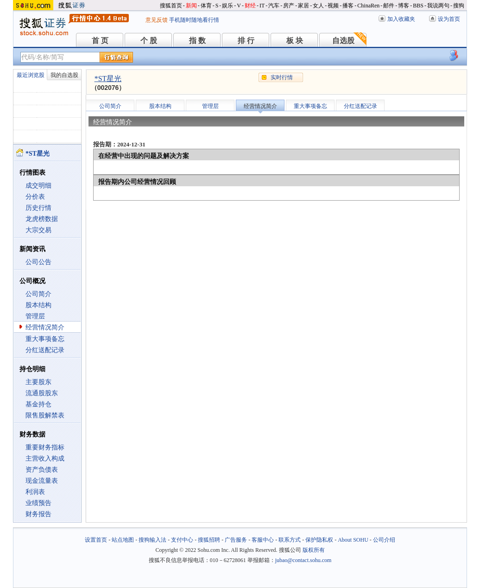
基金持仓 (38, 404)
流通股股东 (41, 393)
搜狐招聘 (209, 540)
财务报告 (38, 514)
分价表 (35, 196)
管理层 (35, 316)
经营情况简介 (44, 327)
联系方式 (289, 540)
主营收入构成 (44, 458)
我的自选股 (64, 75)
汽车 (273, 5)
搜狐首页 (171, 5)
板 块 (294, 40)
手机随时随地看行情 (194, 20)
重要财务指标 (44, 447)
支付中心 (182, 540)
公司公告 (38, 262)
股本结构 (38, 305)
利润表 (35, 491)
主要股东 (38, 382)
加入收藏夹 (401, 19)
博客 (403, 5)
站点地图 (123, 540)
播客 (348, 5)
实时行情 (282, 77)
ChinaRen (368, 5)
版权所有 (314, 550)
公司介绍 (384, 540)
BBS (418, 5)
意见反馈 (156, 20)
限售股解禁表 (44, 415)
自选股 (343, 40)
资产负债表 (41, 469)
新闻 (191, 5)
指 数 (197, 40)
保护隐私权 (319, 540)
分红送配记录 (44, 350)
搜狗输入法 (152, 540)
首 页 (100, 40)
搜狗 (458, 5)
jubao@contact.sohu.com (303, 560)
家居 (303, 5)
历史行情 (38, 207)
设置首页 (96, 540)
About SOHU (353, 540)
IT (262, 5)
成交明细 (38, 185)
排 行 (246, 40)
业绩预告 (38, 502)
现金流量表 (41, 480)
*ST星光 (108, 78)
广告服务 (236, 540)
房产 (288, 5)
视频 (333, 5)
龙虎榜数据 (41, 218)
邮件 (388, 5)
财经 (250, 5)
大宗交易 (38, 230)
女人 (318, 5)
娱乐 (227, 5)
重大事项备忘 (44, 338)
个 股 (148, 40)
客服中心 (263, 540)
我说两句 (438, 5)
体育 (206, 5)
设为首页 (449, 19)
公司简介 (38, 294)
